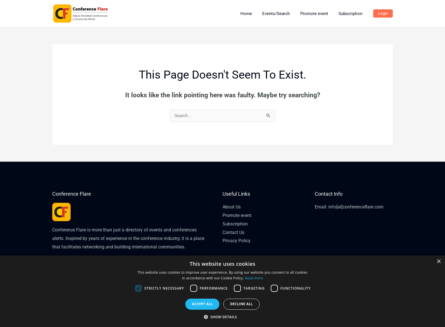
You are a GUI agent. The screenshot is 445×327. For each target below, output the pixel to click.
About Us (231, 207)
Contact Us (233, 232)
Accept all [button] (202, 303)
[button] (222, 317)
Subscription (235, 224)
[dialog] (222, 291)
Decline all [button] (241, 303)
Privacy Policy (236, 240)
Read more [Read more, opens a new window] (254, 278)
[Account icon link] (383, 14)
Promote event (236, 215)
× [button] (438, 262)
